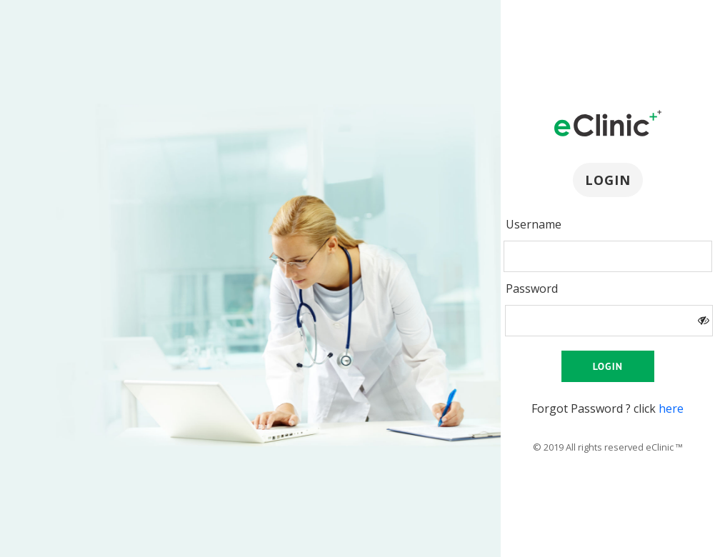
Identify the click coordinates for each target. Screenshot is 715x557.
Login (608, 366)
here (671, 408)
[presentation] (608, 256)
